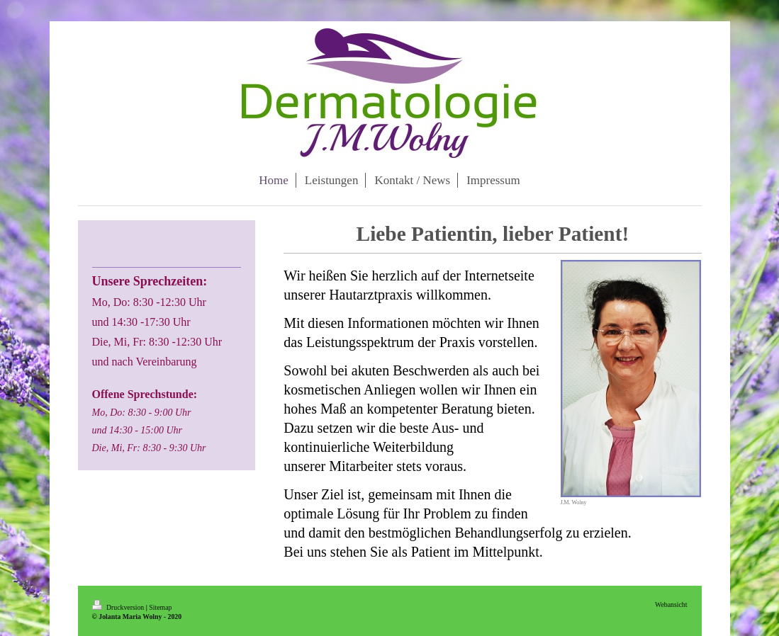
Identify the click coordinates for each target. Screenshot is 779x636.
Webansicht (671, 604)
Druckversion (119, 607)
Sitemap (160, 607)
